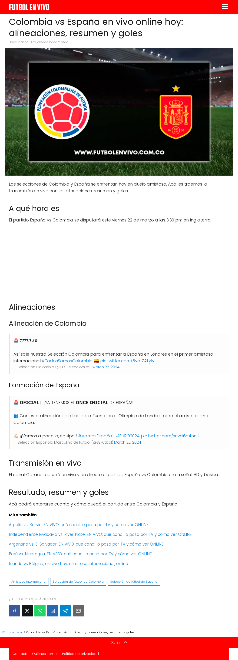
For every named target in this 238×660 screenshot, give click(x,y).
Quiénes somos (45, 653)
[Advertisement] (119, 260)
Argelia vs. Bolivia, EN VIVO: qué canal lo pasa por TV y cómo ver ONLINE (79, 524)
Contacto (21, 653)
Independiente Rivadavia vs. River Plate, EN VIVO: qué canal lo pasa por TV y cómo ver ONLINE (100, 534)
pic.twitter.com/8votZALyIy (127, 361)
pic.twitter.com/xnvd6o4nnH (170, 436)
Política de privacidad (80, 653)
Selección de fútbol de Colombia (78, 581)
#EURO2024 (128, 436)
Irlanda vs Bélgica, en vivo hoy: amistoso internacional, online (68, 563)
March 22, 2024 (106, 367)
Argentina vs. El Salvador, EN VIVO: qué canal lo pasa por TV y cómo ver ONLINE (86, 544)
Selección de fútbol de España (133, 581)
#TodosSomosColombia (67, 361)
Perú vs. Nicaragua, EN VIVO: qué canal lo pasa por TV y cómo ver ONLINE (80, 554)
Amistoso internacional (28, 581)
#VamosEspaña (95, 436)
